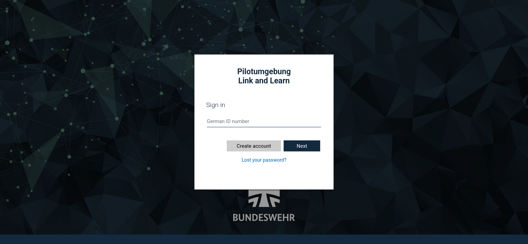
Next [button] (301, 146)
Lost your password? (264, 160)
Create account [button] (254, 146)
